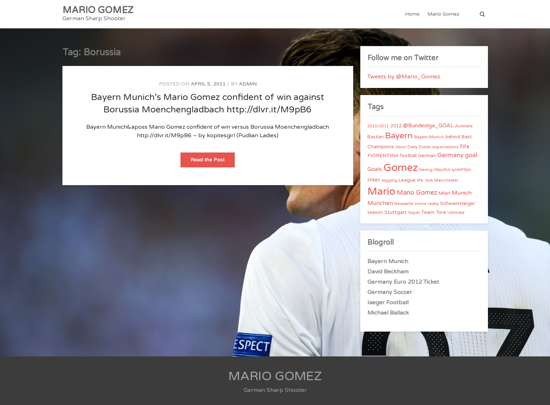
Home (412, 14)
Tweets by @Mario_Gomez (403, 76)
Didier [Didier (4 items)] (425, 146)
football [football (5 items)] (408, 156)
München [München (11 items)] (380, 203)
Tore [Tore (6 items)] (441, 212)
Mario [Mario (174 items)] (381, 191)
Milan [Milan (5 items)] (444, 193)
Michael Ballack (388, 312)
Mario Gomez (443, 14)
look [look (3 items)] (429, 180)
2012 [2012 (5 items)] (396, 126)
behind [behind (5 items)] (452, 137)
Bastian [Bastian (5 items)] (375, 137)
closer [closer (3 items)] (400, 147)
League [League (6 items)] (407, 180)
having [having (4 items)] (426, 169)
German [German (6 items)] (427, 156)
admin (248, 84)
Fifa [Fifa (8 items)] (464, 147)
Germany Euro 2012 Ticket (403, 281)
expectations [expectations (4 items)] (445, 146)
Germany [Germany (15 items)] (450, 155)
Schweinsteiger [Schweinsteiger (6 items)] (457, 203)
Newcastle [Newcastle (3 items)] (403, 203)
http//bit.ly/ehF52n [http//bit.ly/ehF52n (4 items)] (452, 169)
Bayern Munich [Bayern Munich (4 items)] (429, 136)
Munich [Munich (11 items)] (462, 192)
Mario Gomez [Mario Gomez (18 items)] (417, 192)
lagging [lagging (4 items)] (389, 180)
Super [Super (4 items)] (414, 212)
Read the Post (212, 161)
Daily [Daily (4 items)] (412, 146)
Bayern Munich (387, 261)
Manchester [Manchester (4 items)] (446, 180)
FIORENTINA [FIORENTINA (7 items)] (383, 155)
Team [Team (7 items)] (427, 212)
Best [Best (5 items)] (467, 137)
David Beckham (388, 271)
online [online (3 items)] (421, 203)
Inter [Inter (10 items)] (373, 180)
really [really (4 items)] (433, 203)
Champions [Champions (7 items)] (380, 147)
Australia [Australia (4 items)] (464, 125)
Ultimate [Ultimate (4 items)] (456, 212)
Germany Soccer (389, 292)
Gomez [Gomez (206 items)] (400, 167)
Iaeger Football (388, 302)
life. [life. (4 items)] (420, 180)
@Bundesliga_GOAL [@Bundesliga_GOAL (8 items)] (428, 126)
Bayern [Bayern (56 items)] (399, 136)
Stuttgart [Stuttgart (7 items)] (395, 212)
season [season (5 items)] (375, 212)
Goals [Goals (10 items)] (374, 169)
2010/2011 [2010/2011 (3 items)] (378, 126)
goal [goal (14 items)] (471, 155)
